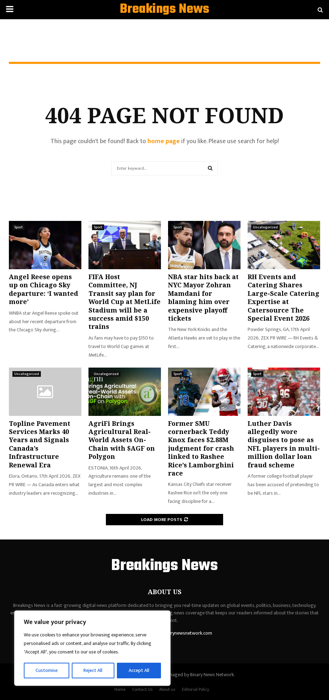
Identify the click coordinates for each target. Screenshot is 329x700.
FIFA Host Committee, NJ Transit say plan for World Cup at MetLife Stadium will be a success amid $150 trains (124, 301)
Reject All (93, 670)
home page (163, 141)
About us (167, 689)
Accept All (139, 670)
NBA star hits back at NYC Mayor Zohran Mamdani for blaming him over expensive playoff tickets (203, 297)
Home (119, 689)
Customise (47, 670)
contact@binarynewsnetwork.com (176, 633)
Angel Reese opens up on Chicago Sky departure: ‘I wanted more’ (43, 289)
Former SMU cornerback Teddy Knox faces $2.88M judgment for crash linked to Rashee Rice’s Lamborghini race (201, 448)
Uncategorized (265, 227)
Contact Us (142, 689)
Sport (18, 227)
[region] (92, 648)
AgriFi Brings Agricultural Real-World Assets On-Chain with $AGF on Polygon (121, 440)
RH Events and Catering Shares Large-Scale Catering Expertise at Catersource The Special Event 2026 (283, 297)
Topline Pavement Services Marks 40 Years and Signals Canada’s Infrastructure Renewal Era (39, 444)
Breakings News (164, 9)
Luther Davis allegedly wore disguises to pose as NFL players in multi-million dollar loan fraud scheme (284, 444)
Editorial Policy (195, 689)
